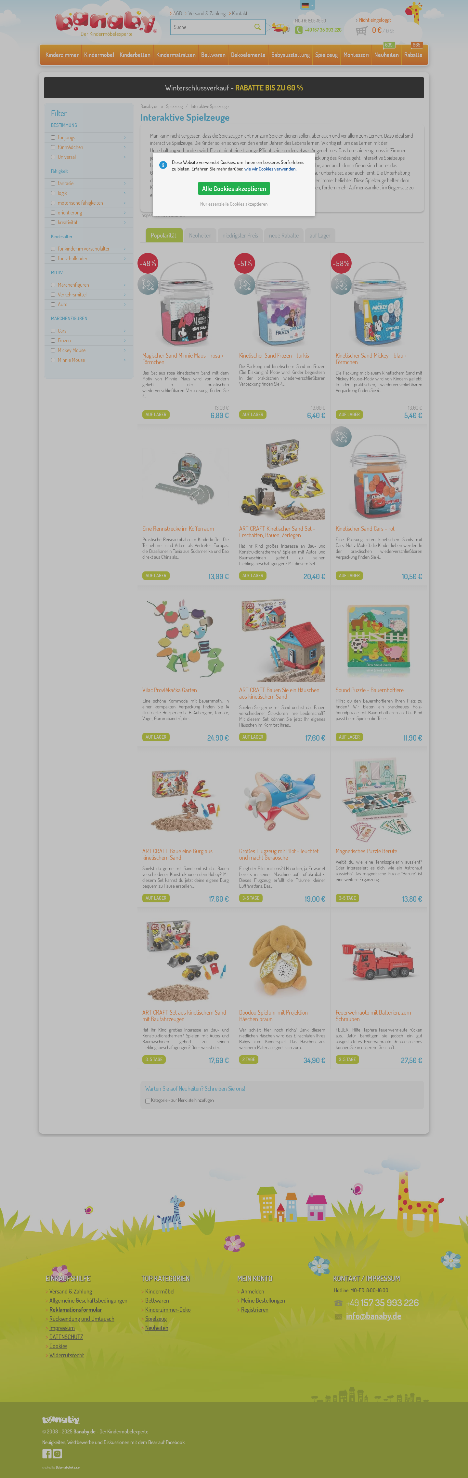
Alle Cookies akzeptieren (234, 188)
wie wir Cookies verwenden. (270, 169)
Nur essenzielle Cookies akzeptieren (234, 204)
